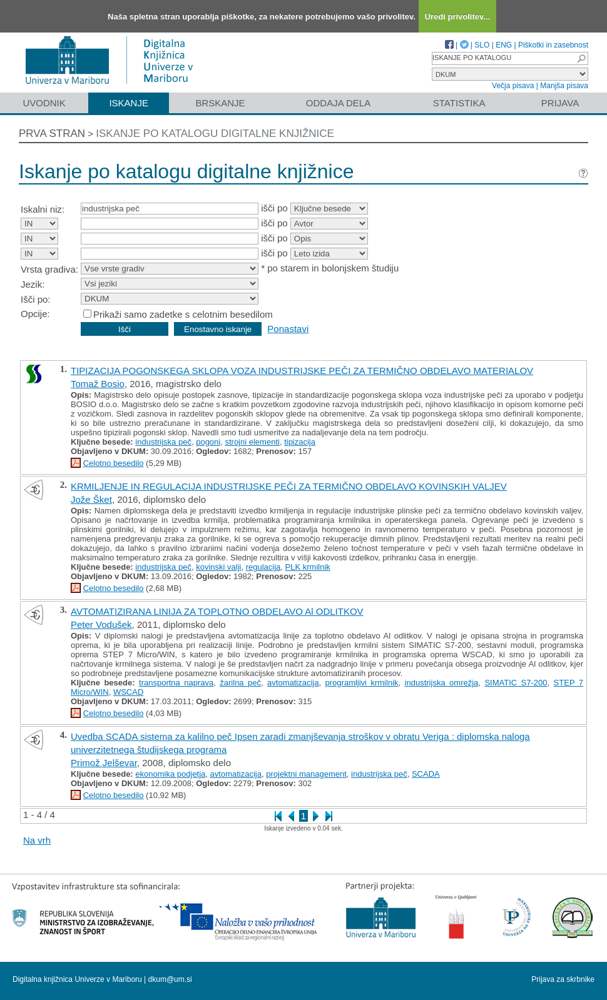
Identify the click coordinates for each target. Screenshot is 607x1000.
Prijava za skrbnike (562, 979)
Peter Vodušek (101, 624)
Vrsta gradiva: (49, 269)
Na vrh (37, 840)
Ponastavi (288, 328)
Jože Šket (91, 499)
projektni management (306, 774)
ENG (504, 45)
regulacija (263, 567)
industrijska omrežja (442, 682)
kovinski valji (218, 567)
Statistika (459, 103)
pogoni (208, 442)
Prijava (560, 103)
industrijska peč (163, 442)
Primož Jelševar (104, 762)
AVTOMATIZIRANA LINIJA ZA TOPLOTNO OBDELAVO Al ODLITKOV (217, 611)
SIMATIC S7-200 (515, 682)
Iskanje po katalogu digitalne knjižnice (215, 133)
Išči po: (36, 299)
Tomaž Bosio (98, 383)
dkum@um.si (170, 979)
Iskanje (128, 103)
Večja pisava (513, 85)
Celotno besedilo (113, 463)
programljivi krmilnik (362, 682)
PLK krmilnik (307, 567)
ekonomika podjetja (170, 774)
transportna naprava (176, 682)
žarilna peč (240, 682)
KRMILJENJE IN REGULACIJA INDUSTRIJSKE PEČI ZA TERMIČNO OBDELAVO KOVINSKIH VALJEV (289, 486)
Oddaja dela (338, 103)
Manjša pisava (564, 85)
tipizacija (299, 442)
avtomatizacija (293, 682)
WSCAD (128, 692)
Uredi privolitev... (458, 16)
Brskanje (220, 103)
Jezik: (32, 284)
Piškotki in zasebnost (553, 45)
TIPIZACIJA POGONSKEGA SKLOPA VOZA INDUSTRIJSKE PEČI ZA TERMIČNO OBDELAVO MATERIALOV (302, 370)
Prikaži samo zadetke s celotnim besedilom (183, 314)
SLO (481, 45)
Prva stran (52, 133)
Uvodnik (44, 103)
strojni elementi (252, 442)
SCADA (426, 774)
